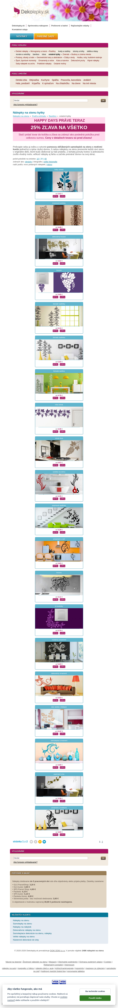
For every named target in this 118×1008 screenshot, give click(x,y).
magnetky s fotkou (26, 968)
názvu (49, 164)
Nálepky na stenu (21, 116)
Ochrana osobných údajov (90, 962)
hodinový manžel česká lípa (53, 971)
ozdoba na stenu (59, 472)
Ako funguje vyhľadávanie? (25, 104)
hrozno (59, 572)
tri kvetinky (59, 606)
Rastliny (53, 116)
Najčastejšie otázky (80, 25)
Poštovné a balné (59, 25)
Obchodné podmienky (68, 962)
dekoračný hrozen (59, 237)
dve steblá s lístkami (59, 707)
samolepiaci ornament (59, 740)
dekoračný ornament (59, 673)
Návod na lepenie (13, 962)
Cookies (107, 962)
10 (38, 159)
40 (45, 159)
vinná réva (59, 438)
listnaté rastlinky (59, 304)
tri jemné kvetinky (58, 203)
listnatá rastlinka (59, 337)
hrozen (59, 270)
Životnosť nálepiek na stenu (35, 962)
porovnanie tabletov (76, 971)
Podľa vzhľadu (39, 116)
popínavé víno (59, 774)
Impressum (69, 965)
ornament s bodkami (59, 808)
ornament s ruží (59, 539)
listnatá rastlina (59, 371)
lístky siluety (59, 169)
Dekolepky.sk (18, 25)
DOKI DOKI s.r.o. (57, 950)
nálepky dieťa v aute (45, 968)
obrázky (28, 162)
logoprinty (79, 968)
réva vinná (59, 405)
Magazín (53, 962)
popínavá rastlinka (59, 505)
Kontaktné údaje (20, 29)
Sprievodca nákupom (38, 25)
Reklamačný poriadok (53, 965)
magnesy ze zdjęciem (95, 968)
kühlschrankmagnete (64, 968)
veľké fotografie (50, 162)
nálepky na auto (9, 968)
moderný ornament (59, 640)
